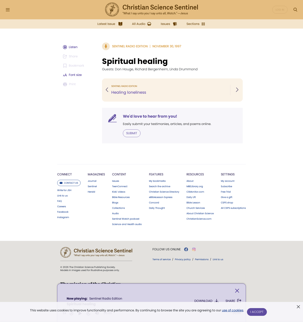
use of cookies (232, 310)
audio (127, 224)
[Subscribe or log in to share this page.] (71, 56)
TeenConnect (119, 186)
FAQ (59, 201)
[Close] (237, 291)
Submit (131, 133)
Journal (92, 181)
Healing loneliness (128, 92)
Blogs (115, 202)
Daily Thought (157, 208)
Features (156, 174)
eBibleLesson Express (160, 197)
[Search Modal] (295, 9)
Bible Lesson (193, 202)
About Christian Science (200, 213)
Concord (154, 202)
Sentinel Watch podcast (125, 219)
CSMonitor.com (195, 192)
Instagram (63, 217)
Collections (118, 208)
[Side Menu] (7, 9)
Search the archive (159, 186)
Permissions (202, 259)
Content (119, 174)
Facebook (62, 212)
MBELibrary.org (194, 186)
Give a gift (226, 197)
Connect (64, 174)
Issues (115, 181)
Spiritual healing (135, 61)
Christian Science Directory (164, 192)
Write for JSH (64, 190)
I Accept (257, 312)
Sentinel (92, 186)
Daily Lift (191, 197)
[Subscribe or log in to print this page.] (70, 84)
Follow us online (166, 249)
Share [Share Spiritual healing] (234, 301)
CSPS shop (227, 202)
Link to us (62, 196)
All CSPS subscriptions (233, 208)
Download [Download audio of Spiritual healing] (206, 301)
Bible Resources (121, 197)
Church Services (195, 208)
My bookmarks (157, 181)
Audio (115, 213)
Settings (228, 174)
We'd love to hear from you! (150, 116)
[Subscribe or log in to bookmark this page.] (74, 65)
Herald (91, 192)
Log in (280, 10)
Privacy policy (183, 259)
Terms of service (161, 259)
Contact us (69, 182)
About (189, 181)
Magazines (96, 174)
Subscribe (226, 186)
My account (227, 181)
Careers (61, 206)
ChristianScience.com (198, 219)
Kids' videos (118, 192)
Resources (195, 174)
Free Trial (226, 192)
